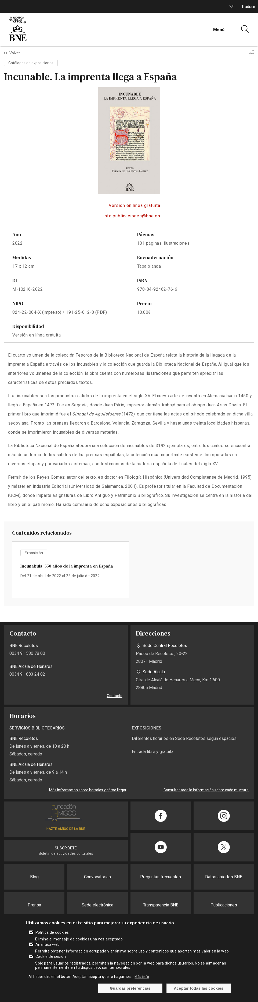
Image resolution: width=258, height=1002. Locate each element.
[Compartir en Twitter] (224, 847)
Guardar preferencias (130, 988)
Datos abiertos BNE (223, 876)
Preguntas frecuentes (160, 876)
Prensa (34, 905)
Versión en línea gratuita (134, 205)
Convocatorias (97, 876)
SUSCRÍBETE (66, 848)
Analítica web (47, 944)
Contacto (114, 696)
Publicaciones (223, 905)
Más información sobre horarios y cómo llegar (87, 790)
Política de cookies (52, 932)
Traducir (248, 7)
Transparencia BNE (160, 905)
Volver (14, 53)
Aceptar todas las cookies (199, 988)
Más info (142, 976)
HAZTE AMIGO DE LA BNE (65, 829)
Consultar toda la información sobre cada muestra (206, 790)
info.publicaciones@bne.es (131, 215)
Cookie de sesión (50, 956)
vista (70, 570)
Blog (34, 876)
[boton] (231, 6)
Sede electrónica (97, 905)
